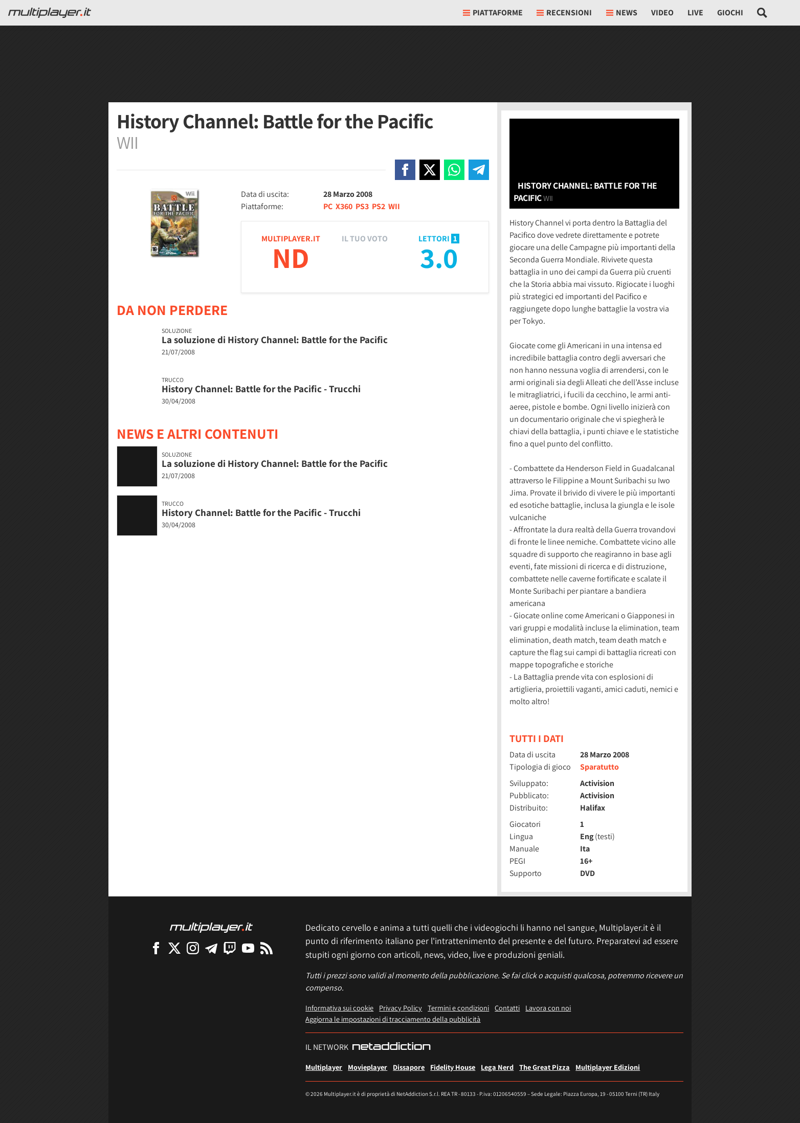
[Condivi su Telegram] (479, 170)
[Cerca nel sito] (762, 13)
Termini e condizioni (458, 1008)
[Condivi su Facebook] (405, 170)
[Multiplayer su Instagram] (193, 947)
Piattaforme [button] (493, 12)
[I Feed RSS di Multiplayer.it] (266, 947)
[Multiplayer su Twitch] (230, 947)
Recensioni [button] (564, 12)
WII (394, 206)
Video (662, 12)
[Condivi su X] (429, 170)
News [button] (621, 12)
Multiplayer (323, 1067)
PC (327, 206)
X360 (344, 206)
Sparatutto (599, 766)
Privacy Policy (400, 1008)
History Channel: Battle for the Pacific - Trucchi (261, 389)
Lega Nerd (497, 1067)
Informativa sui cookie (339, 1008)
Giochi (730, 12)
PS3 (362, 206)
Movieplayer (367, 1067)
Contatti (507, 1008)
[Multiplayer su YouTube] (248, 947)
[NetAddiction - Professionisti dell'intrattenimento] (391, 1047)
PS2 (378, 206)
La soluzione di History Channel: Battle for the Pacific (275, 339)
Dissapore (409, 1067)
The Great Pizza (544, 1067)
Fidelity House (452, 1067)
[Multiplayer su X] (174, 947)
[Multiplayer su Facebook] (156, 947)
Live (695, 12)
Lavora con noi (548, 1008)
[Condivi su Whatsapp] (454, 170)
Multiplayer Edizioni (607, 1067)
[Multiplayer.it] (49, 13)
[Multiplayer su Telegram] (211, 947)
